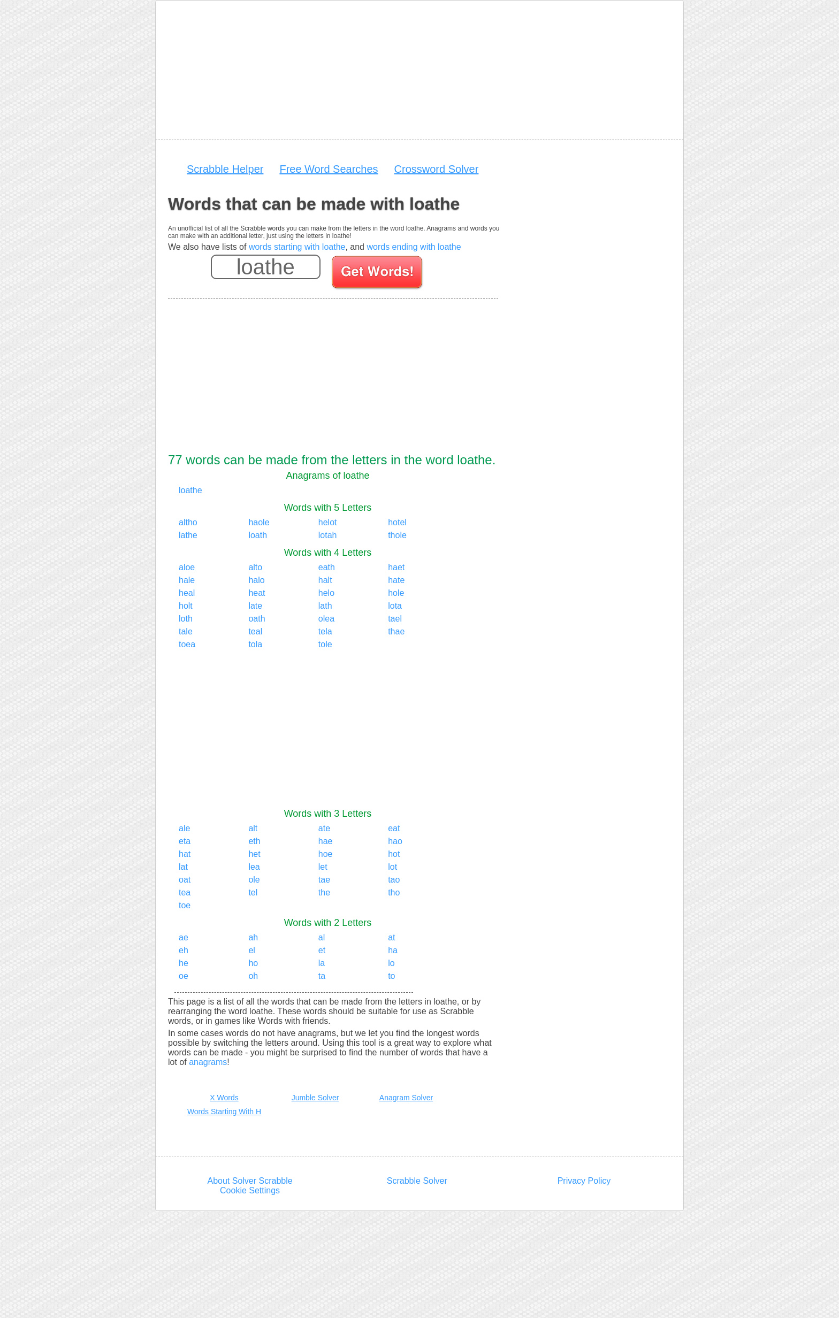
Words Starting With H (224, 1111)
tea (184, 892)
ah (253, 937)
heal (187, 592)
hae (325, 841)
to (391, 975)
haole (258, 522)
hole (396, 592)
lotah (327, 535)
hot (394, 854)
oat (184, 879)
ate (324, 828)
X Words (224, 1097)
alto (255, 567)
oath (256, 618)
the (324, 892)
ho (253, 963)
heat (256, 592)
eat (394, 828)
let (322, 866)
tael (395, 618)
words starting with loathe (297, 246)
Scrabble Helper (225, 169)
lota (395, 605)
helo (326, 592)
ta (321, 975)
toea (187, 644)
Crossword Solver (436, 169)
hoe (325, 854)
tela (325, 631)
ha (393, 950)
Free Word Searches (328, 169)
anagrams (208, 1062)
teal (255, 631)
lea (254, 866)
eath (326, 567)
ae (183, 937)
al (321, 937)
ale (184, 828)
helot (327, 522)
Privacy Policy (584, 1180)
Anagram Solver (406, 1097)
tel (252, 892)
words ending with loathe (414, 246)
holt (186, 605)
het (254, 854)
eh (183, 950)
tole (325, 644)
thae (396, 631)
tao (394, 879)
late (255, 605)
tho (394, 892)
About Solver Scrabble (249, 1180)
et (321, 950)
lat (183, 866)
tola (255, 644)
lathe (188, 535)
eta (184, 841)
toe (184, 905)
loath (257, 535)
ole (254, 879)
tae (324, 879)
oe (183, 975)
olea (326, 618)
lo (391, 963)
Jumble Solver (315, 1097)
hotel (397, 522)
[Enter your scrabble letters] (266, 267)
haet (396, 567)
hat (184, 854)
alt (252, 828)
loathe (190, 490)
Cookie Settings (250, 1190)
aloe (187, 567)
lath (325, 605)
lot (392, 866)
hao (395, 841)
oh (253, 975)
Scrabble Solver (417, 1180)
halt (325, 580)
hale (187, 580)
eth (254, 841)
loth (186, 618)
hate (396, 580)
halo (256, 580)
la (321, 963)
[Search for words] (378, 274)
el (251, 950)
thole (397, 535)
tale (186, 631)
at (391, 937)
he (183, 963)
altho (188, 522)
